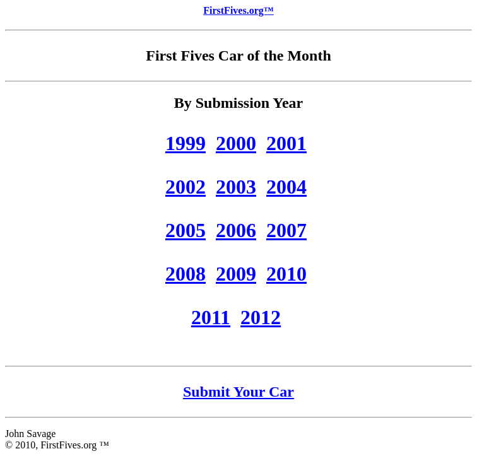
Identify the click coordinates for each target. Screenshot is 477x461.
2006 (236, 230)
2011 (210, 317)
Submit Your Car (238, 391)
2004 (286, 186)
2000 (236, 143)
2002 (185, 186)
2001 (286, 143)
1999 (185, 143)
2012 (260, 317)
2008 (185, 273)
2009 (236, 273)
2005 (185, 230)
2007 (286, 230)
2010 (286, 273)
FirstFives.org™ (238, 10)
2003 (236, 186)
